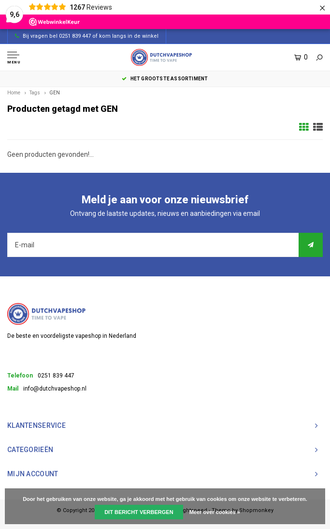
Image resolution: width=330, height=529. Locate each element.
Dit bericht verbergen (138, 512)
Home (13, 92)
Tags (34, 92)
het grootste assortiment (165, 78)
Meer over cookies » (214, 512)
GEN (54, 92)
